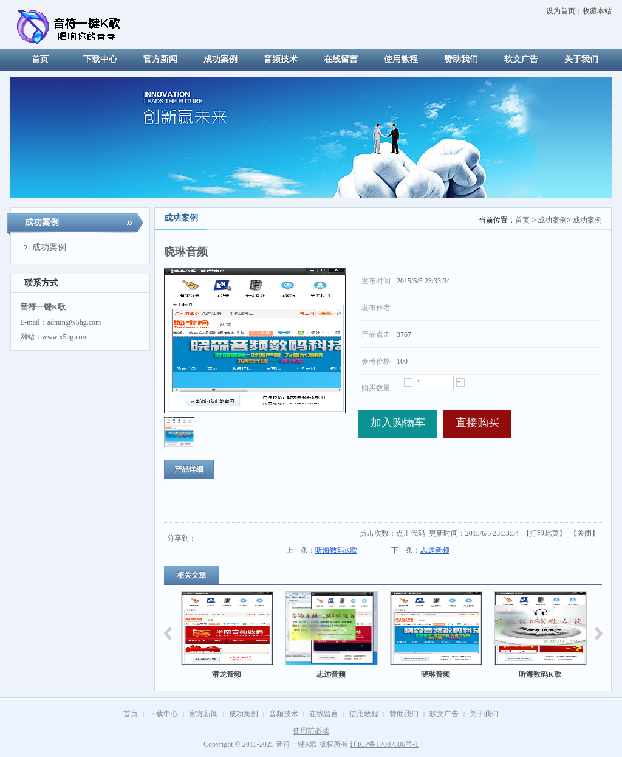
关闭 (584, 533)
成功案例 (552, 220)
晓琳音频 (435, 674)
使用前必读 (311, 731)
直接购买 (477, 423)
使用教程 (363, 714)
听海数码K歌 (336, 550)
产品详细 (188, 469)
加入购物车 (398, 423)
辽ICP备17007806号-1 (384, 744)
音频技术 (283, 714)
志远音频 (434, 550)
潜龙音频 (226, 674)
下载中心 (163, 714)
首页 (522, 220)
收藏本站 (597, 11)
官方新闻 (203, 714)
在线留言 (323, 714)
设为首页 (560, 11)
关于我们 (484, 714)
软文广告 (444, 714)
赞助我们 (404, 714)
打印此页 (544, 533)
